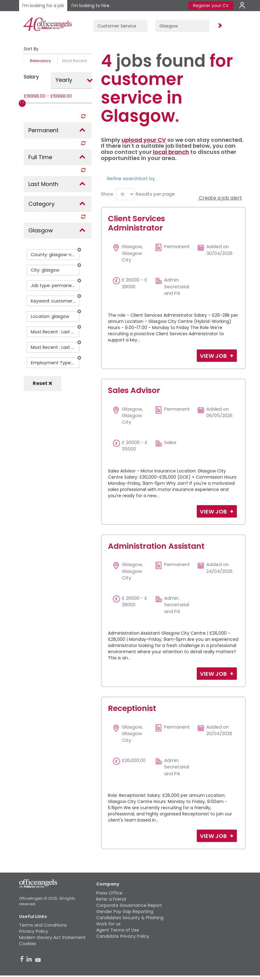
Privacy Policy (33, 931)
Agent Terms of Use (117, 930)
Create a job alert (220, 197)
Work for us (108, 924)
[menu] (125, 194)
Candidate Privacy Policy (122, 936)
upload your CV (144, 140)
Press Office (109, 893)
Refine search (122, 178)
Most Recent (74, 60)
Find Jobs (219, 25)
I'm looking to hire (90, 5)
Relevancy (40, 60)
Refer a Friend (111, 899)
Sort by (146, 178)
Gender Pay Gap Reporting (124, 911)
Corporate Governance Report (129, 905)
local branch (171, 152)
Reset (42, 383)
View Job (214, 356)
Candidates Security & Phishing (129, 918)
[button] (79, 249)
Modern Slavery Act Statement (52, 937)
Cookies (27, 944)
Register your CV (211, 5)
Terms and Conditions (43, 925)
